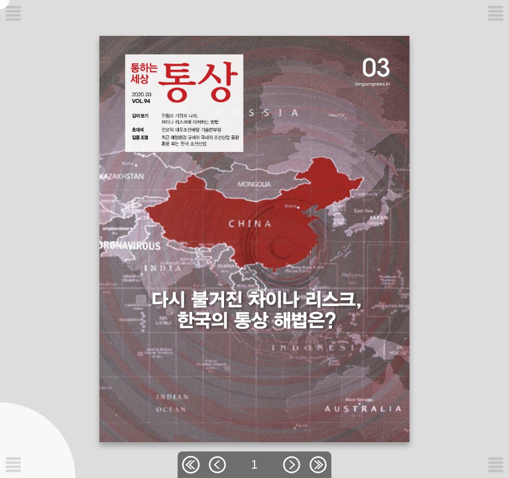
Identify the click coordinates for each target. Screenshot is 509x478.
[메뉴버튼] (13, 464)
